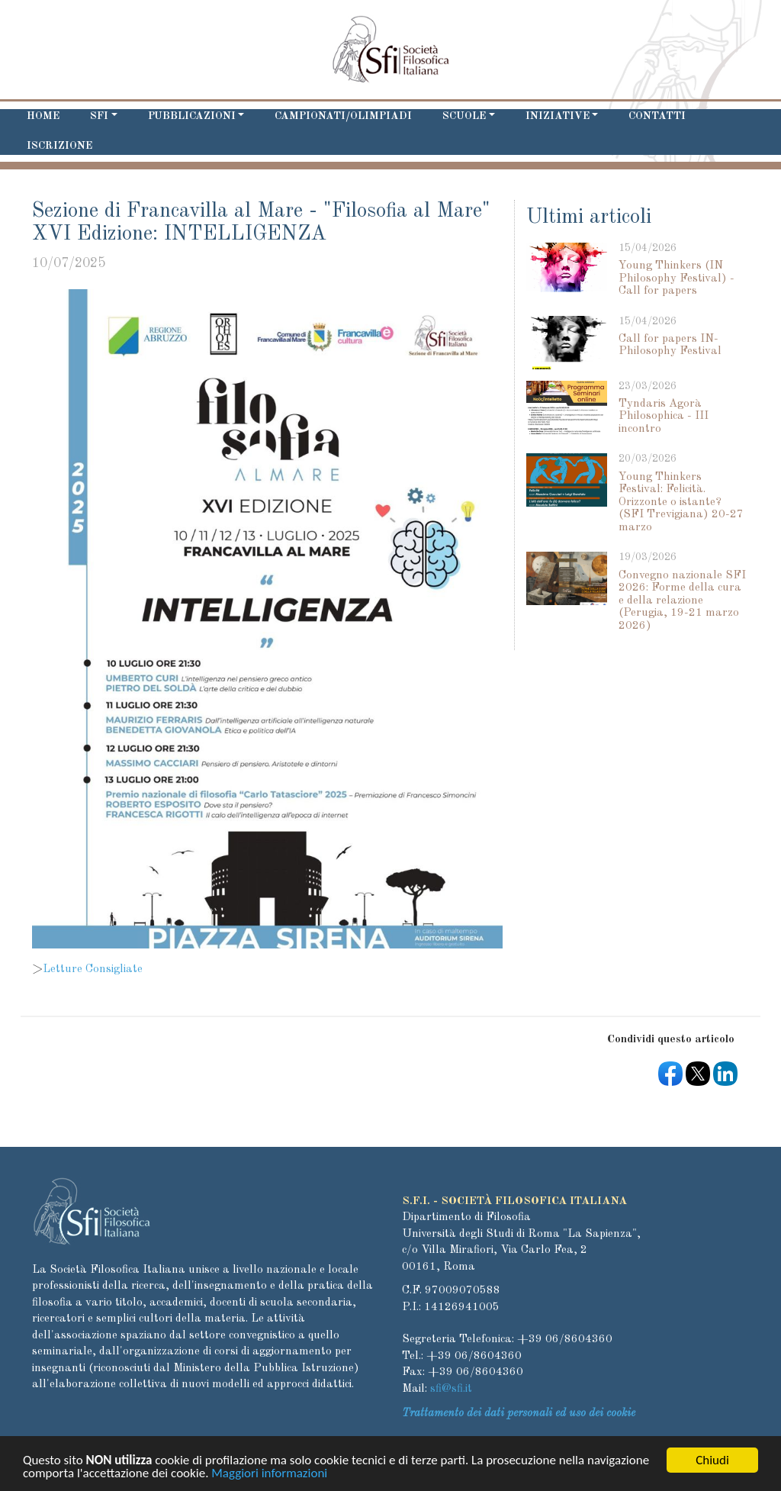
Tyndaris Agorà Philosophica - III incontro (664, 416)
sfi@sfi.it (451, 1389)
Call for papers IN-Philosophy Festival (670, 345)
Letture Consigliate (93, 969)
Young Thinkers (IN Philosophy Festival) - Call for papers (676, 278)
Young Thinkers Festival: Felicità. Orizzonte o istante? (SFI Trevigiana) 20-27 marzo (681, 502)
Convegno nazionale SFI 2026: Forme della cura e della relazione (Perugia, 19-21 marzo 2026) (682, 601)
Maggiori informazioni (269, 1476)
